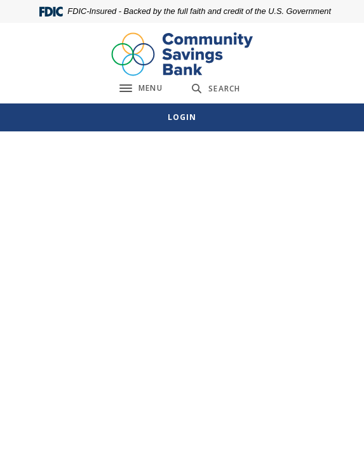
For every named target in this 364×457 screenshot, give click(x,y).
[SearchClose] (216, 88)
